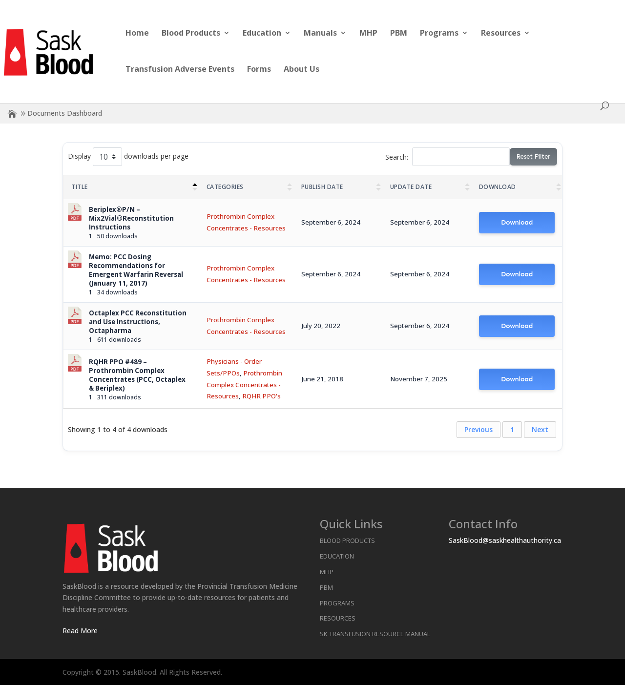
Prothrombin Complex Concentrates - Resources (244, 385)
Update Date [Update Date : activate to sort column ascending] (411, 187)
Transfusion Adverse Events (179, 69)
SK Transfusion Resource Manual (375, 633)
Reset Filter (533, 156)
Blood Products (191, 33)
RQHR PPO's (261, 396)
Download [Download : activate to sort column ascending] (497, 187)
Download (517, 222)
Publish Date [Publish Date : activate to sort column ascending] (322, 187)
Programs (439, 33)
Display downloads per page (128, 156)
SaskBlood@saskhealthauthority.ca (505, 540)
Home (137, 33)
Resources (501, 33)
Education (262, 33)
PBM (398, 33)
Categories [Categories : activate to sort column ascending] (225, 187)
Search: (447, 156)
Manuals (320, 33)
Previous (478, 429)
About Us (301, 69)
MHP (368, 33)
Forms (259, 69)
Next (540, 429)
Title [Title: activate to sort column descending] (79, 187)
